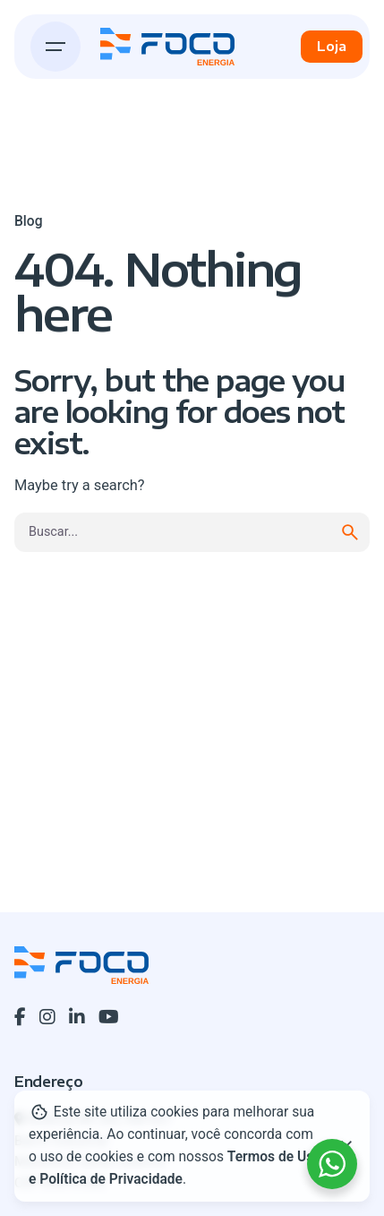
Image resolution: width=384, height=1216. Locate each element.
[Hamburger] (55, 47)
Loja (331, 46)
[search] (350, 532)
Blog (28, 221)
